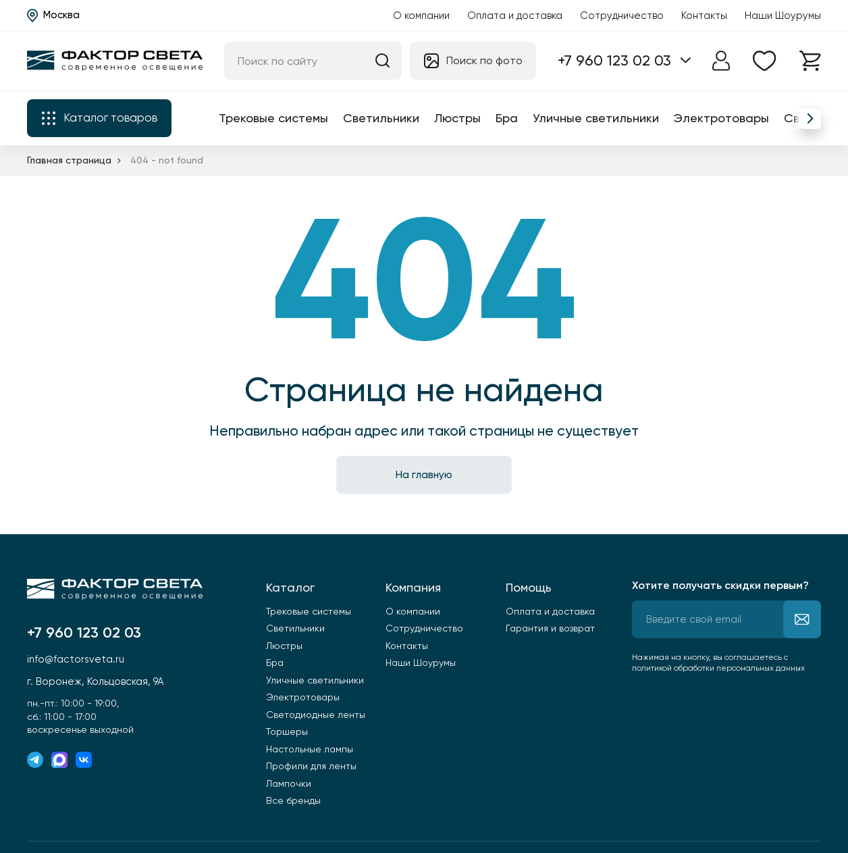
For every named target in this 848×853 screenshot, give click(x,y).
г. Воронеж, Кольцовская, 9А (95, 681)
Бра (507, 118)
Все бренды (293, 800)
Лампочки (288, 783)
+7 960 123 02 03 (614, 60)
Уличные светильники (596, 118)
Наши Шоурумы (783, 15)
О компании (421, 15)
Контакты (704, 15)
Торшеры (287, 731)
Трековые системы (273, 118)
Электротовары (721, 118)
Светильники (381, 118)
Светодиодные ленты (315, 714)
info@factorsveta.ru (75, 659)
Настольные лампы (309, 749)
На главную (424, 475)
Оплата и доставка (514, 15)
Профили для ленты (311, 765)
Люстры (457, 118)
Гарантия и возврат (550, 628)
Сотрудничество (622, 15)
